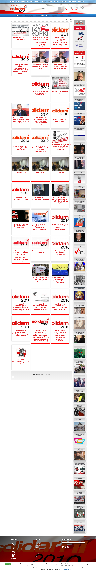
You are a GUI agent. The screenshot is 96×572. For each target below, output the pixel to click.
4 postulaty (38, 543)
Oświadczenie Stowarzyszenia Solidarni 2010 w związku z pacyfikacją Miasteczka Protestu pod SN (60, 42)
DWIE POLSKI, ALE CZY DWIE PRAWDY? (20, 38)
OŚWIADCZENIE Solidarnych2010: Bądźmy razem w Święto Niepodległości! (20, 333)
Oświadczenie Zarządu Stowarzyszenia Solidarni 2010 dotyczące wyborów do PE (40, 226)
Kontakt (38, 556)
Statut (37, 547)
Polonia (50, 1)
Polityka (12, 1)
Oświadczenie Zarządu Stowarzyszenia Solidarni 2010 (40, 92)
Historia (44, 1)
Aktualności (19, 15)
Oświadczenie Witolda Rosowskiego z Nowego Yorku (40, 66)
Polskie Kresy (72, 1)
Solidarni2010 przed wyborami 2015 (60, 120)
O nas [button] (69, 15)
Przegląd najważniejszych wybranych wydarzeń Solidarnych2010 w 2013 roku (21, 307)
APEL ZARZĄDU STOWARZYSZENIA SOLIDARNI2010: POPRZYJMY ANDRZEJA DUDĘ (40, 121)
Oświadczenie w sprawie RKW (60, 92)
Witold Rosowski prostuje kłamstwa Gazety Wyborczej (60, 66)
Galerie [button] (62, 15)
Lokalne (56, 1)
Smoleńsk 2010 (40, 15)
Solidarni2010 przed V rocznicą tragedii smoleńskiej (20, 147)
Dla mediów (67, 20)
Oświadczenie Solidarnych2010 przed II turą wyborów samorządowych (40, 148)
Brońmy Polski (63, 1)
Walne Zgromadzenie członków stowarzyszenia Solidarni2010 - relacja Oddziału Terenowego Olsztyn (20, 69)
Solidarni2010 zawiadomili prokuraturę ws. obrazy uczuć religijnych (60, 306)
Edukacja (37, 1)
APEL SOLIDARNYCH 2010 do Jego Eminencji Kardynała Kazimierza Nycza (60, 200)
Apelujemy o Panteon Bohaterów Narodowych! (60, 252)
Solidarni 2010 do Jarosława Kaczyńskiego (40, 198)
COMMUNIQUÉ (21, 172)
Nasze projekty (29, 15)
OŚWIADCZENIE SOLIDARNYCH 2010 (21, 198)
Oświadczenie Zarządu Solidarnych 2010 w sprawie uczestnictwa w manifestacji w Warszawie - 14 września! (60, 335)
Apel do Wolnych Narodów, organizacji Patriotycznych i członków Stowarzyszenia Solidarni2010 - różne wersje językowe (20, 256)
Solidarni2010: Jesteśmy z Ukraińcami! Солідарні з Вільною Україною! (60, 278)
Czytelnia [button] (55, 15)
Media (18, 1)
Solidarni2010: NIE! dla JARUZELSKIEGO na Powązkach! (20, 225)
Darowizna (38, 554)
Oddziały (38, 551)
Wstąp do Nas (39, 553)
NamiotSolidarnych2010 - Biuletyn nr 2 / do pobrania (40, 278)
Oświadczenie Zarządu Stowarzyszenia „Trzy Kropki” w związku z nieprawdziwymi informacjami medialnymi (40, 42)
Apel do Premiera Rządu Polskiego (40, 251)
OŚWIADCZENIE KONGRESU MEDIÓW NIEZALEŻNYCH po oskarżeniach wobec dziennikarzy (60, 147)
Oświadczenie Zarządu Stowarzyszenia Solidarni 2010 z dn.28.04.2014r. (60, 226)
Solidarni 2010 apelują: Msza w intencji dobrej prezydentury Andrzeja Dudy (21, 120)
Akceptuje (8, 564)
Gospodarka (24, 1)
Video (47, 15)
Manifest (38, 545)
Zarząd (37, 549)
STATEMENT (40, 172)
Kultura (32, 1)
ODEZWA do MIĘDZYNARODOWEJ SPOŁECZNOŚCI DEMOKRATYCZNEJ (40, 306)
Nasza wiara (81, 1)
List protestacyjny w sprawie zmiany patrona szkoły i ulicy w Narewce (20, 360)
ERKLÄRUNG (60, 172)
